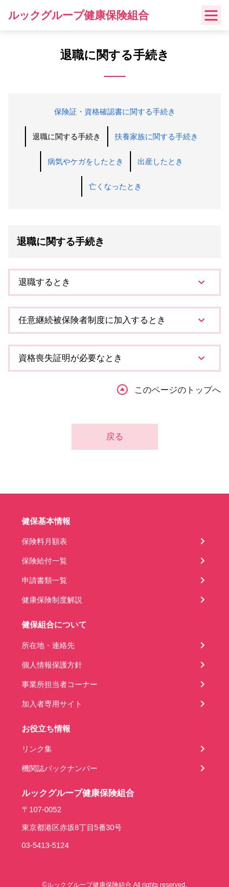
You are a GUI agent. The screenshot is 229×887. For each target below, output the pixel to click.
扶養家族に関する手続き (156, 136)
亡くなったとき (115, 186)
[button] (114, 282)
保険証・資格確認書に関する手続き (114, 111)
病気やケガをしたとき (85, 161)
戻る (114, 436)
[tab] (114, 282)
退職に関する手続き (66, 136)
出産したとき (160, 161)
